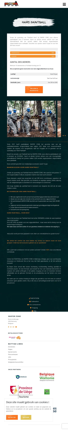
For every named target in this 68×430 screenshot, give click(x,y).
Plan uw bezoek (13, 354)
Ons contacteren (35, 304)
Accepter (12, 417)
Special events (12, 352)
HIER (47, 250)
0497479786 (35, 298)
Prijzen (10, 349)
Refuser (26, 417)
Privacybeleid (12, 359)
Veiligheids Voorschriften (15, 362)
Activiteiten (11, 347)
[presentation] (63, 134)
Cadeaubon (35, 301)
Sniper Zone (11, 4)
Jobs (9, 357)
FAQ (35, 311)
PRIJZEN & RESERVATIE (34, 90)
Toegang (35, 308)
